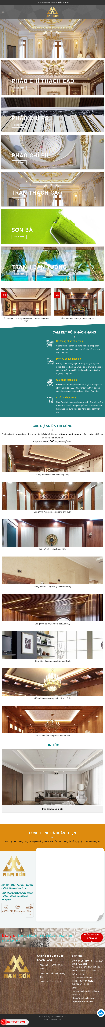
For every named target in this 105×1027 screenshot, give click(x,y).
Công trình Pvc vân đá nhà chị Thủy (52, 474)
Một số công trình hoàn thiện (52, 549)
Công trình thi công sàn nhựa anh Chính (52, 661)
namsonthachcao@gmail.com (85, 995)
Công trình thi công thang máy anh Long (52, 586)
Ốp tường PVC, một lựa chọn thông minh (78, 318)
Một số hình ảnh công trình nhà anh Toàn (52, 698)
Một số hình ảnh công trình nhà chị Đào (52, 735)
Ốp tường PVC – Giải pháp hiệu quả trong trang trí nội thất (26, 319)
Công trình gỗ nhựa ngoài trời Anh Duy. (52, 624)
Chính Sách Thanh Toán (50, 985)
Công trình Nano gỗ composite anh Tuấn (52, 512)
